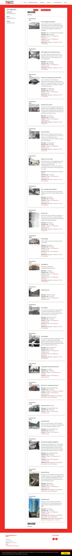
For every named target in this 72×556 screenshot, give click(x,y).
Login (65, 2)
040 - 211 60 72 (13, 542)
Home (25, 2)
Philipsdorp (54, 398)
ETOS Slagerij (44, 70)
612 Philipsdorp (54, 36)
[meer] (50, 87)
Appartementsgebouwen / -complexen (50, 520)
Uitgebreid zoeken (46, 11)
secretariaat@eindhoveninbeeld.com (12, 545)
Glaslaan (61, 392)
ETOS (60, 43)
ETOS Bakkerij (44, 44)
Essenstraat (44, 38)
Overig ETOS (44, 124)
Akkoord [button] (65, 553)
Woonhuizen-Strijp (45, 398)
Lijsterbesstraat (45, 41)
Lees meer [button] (24, 554)
